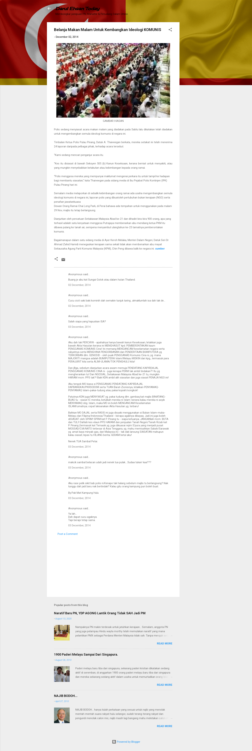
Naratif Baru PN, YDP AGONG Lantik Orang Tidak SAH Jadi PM (100, 613)
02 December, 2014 (79, 285)
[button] (170, 30)
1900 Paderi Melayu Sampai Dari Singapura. (86, 654)
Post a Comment (68, 534)
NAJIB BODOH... (65, 696)
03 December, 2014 (79, 326)
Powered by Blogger (126, 741)
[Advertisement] (193, 75)
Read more (164, 643)
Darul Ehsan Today (77, 8)
